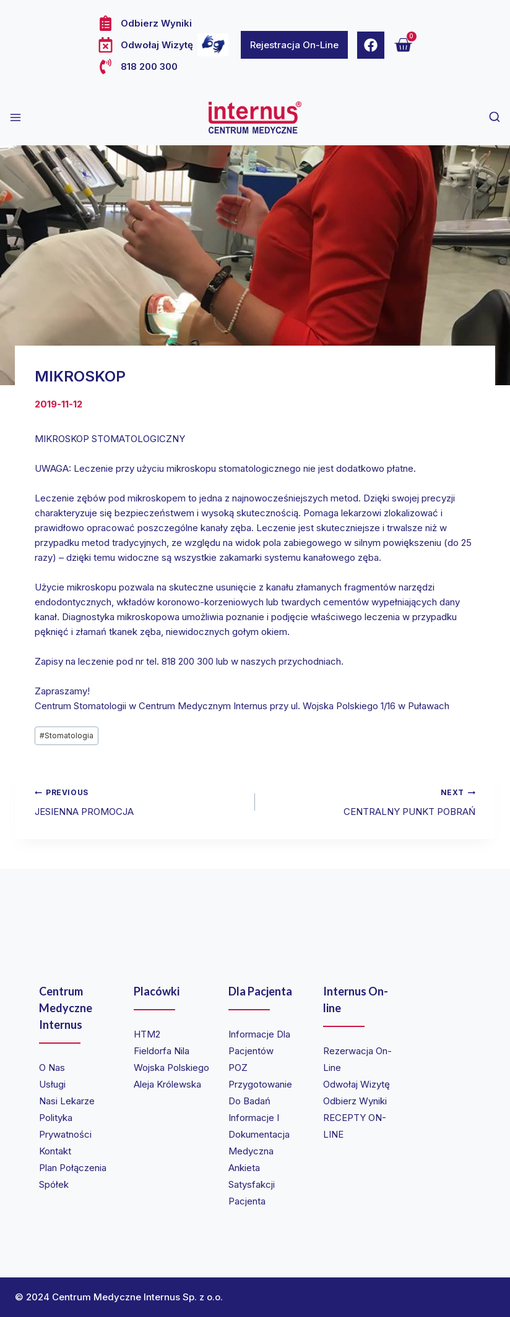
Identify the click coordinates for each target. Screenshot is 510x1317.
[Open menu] (15, 117)
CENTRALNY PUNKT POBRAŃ (369, 801)
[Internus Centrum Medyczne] (255, 117)
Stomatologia (66, 735)
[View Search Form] (494, 117)
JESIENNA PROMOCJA (140, 801)
